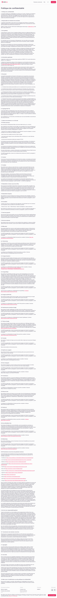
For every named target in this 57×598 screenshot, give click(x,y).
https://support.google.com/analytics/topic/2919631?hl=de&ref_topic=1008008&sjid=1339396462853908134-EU (12, 268)
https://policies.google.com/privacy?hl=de (9, 304)
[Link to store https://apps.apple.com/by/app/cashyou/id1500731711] (52, 590)
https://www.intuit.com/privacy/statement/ (9, 448)
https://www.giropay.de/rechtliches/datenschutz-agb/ (15, 480)
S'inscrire (53, 2)
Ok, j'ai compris (52, 595)
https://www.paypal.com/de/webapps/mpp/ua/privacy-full (15, 466)
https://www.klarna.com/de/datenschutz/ (12, 476)
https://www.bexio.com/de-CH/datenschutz (14, 468)
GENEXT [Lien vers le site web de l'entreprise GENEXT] (38, 589)
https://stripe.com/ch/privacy (9, 474)
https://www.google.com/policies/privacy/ (9, 335)
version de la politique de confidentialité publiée (11, 64)
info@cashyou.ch (31, 26)
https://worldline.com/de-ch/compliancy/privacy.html (11, 436)
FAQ (44, 2)
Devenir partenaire (23, 590)
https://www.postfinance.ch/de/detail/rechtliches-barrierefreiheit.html (20, 457)
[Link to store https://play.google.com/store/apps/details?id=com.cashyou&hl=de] (55, 590)
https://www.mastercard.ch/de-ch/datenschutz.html (16, 461)
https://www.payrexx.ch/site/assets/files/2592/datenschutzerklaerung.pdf (20, 470)
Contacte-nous (23, 589)
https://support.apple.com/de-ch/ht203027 (14, 472)
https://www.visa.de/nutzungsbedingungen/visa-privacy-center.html (18, 459)
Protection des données (5, 590)
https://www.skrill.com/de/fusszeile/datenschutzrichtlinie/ (15, 478)
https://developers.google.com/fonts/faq (8, 328)
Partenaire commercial (38, 2)
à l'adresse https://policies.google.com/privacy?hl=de (14, 291)
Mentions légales (4, 589)
